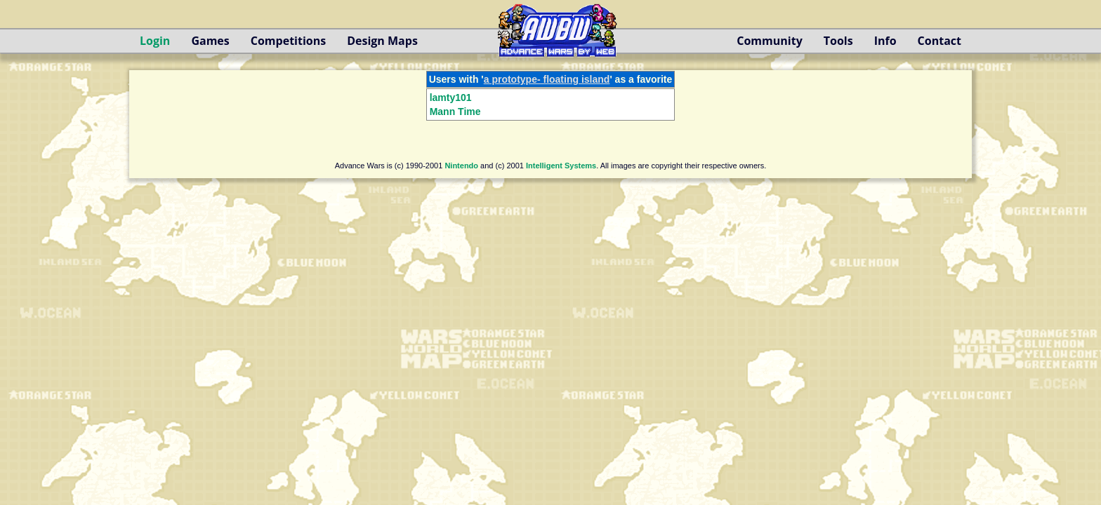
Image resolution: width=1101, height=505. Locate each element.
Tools (838, 40)
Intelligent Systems (561, 165)
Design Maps (382, 40)
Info (885, 40)
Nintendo (461, 165)
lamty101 (451, 97)
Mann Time (455, 111)
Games (210, 40)
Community (769, 40)
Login (155, 40)
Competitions (288, 40)
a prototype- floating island (547, 79)
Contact (939, 40)
